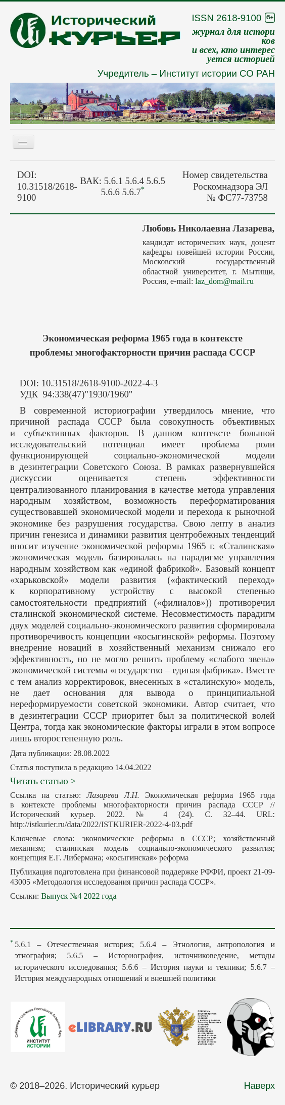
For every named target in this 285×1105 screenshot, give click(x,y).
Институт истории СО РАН (217, 73)
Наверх (259, 1086)
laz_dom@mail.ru (224, 281)
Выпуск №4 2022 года (78, 896)
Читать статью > (43, 781)
